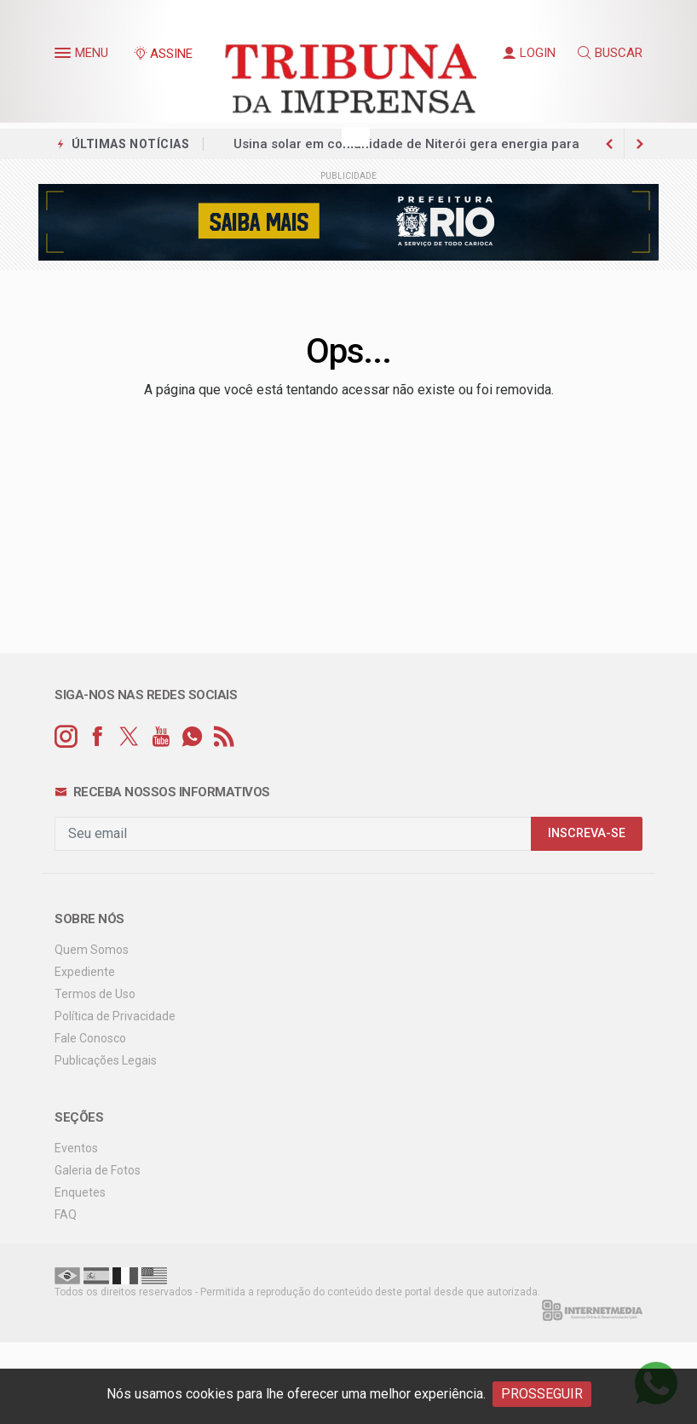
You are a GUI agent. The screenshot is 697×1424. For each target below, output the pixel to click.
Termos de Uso (95, 994)
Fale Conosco (90, 1038)
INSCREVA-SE (586, 833)
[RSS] (223, 737)
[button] (65, 56)
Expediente (85, 972)
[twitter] (129, 737)
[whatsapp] (192, 737)
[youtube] (160, 737)
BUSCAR (610, 52)
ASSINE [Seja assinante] (163, 53)
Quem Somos (92, 949)
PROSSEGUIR (542, 1394)
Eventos (76, 1148)
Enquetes (80, 1192)
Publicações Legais (106, 1060)
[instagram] (66, 737)
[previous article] (640, 144)
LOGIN (529, 52)
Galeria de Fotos (98, 1170)
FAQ (66, 1214)
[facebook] (97, 737)
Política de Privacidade (115, 1016)
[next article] (609, 144)
